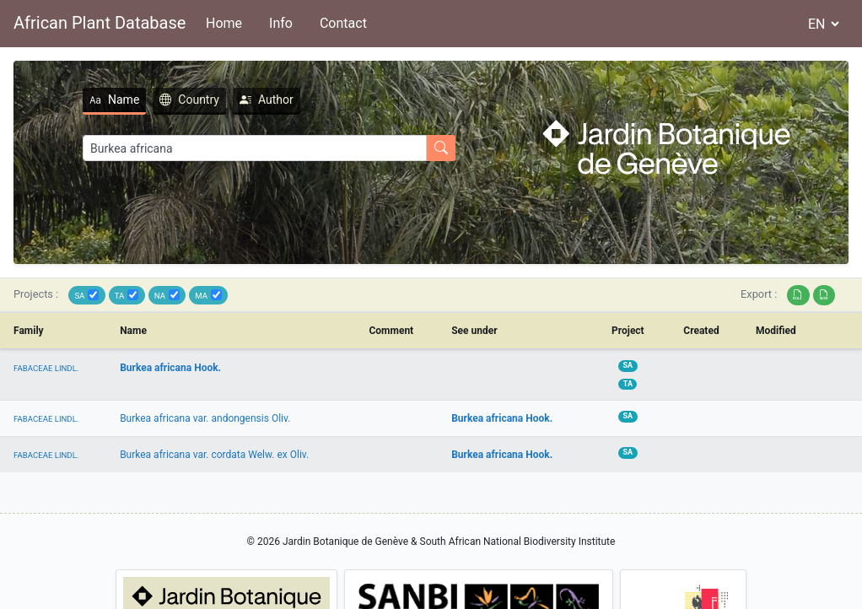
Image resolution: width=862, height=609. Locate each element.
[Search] (255, 148)
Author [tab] (267, 99)
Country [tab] (189, 99)
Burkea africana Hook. (170, 368)
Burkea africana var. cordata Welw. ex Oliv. (214, 455)
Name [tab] (114, 99)
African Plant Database (99, 23)
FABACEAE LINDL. (45, 368)
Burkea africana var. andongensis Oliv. (205, 418)
